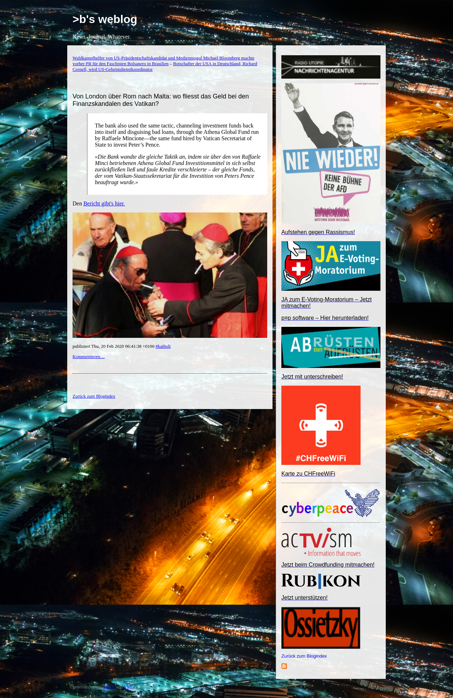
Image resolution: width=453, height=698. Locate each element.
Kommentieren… (89, 356)
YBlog (109, 687)
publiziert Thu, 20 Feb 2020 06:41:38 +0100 (114, 346)
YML (129, 687)
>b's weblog (105, 19)
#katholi (163, 346)
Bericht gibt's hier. (104, 203)
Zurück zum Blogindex (304, 656)
